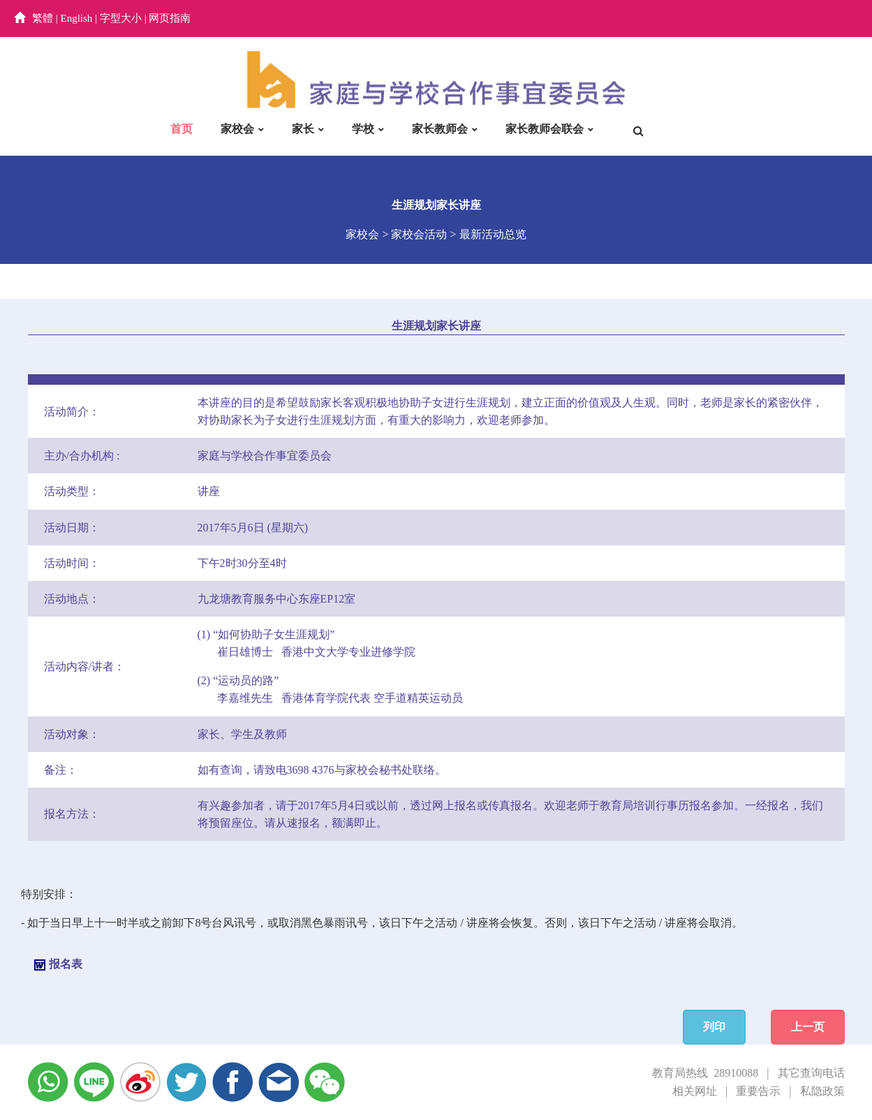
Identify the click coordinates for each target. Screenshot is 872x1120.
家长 (303, 129)
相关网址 (694, 1091)
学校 (363, 129)
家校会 (237, 129)
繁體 (42, 18)
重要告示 (758, 1091)
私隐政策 (822, 1091)
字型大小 (121, 18)
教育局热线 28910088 (705, 1073)
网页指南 (170, 18)
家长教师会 (440, 129)
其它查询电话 (811, 1073)
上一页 (808, 1027)
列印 (714, 1027)
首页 (181, 129)
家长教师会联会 (544, 129)
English (77, 18)
